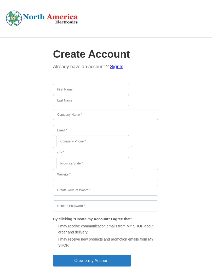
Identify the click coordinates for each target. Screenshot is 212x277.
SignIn (116, 66)
